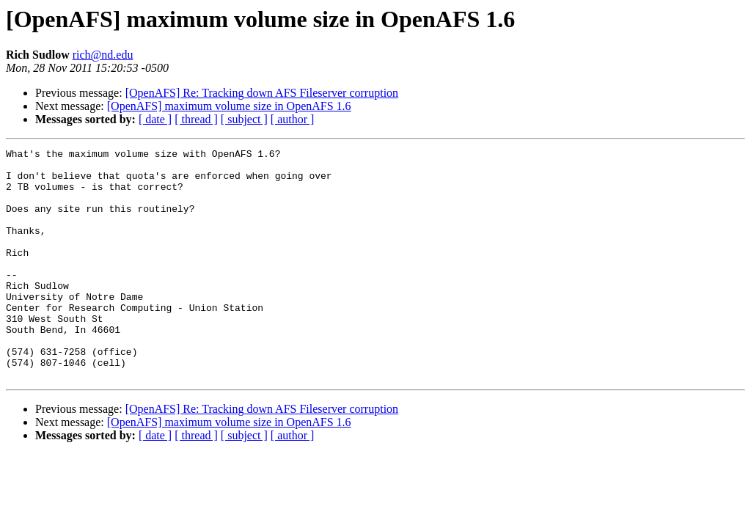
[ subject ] (244, 119)
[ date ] (155, 119)
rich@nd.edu (103, 54)
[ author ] (293, 119)
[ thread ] (196, 119)
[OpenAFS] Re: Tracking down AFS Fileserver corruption (261, 93)
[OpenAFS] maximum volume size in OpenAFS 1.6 (229, 106)
